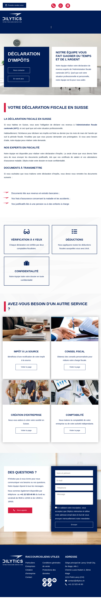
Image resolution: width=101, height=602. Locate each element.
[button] (51, 27)
